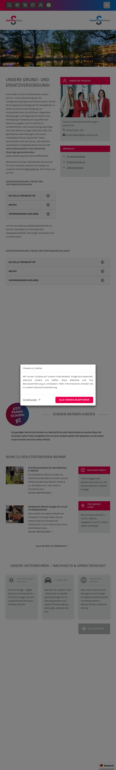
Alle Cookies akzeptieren (74, 399)
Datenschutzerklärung (45, 387)
